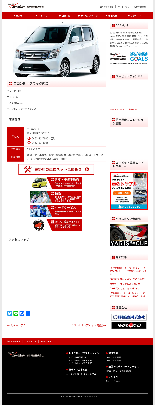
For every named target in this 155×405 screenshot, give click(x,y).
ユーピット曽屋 (113, 360)
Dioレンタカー (113, 381)
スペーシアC (28, 325)
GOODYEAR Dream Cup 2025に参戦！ (128, 279)
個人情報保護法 (106, 6)
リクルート (136, 15)
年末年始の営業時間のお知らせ (124, 288)
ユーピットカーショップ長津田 (81, 373)
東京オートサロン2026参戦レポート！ (128, 283)
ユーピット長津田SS (76, 357)
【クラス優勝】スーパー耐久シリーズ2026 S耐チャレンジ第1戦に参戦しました (128, 271)
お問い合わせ (140, 6)
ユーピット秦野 (113, 357)
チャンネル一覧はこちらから (123, 109)
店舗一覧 (66, 15)
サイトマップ (124, 6)
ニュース (42, 15)
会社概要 (112, 15)
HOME (19, 15)
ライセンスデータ (89, 15)
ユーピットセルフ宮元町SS (79, 363)
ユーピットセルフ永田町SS (79, 360)
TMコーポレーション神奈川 (119, 370)
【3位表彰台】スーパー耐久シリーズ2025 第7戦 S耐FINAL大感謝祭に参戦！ (128, 295)
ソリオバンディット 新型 (89, 325)
